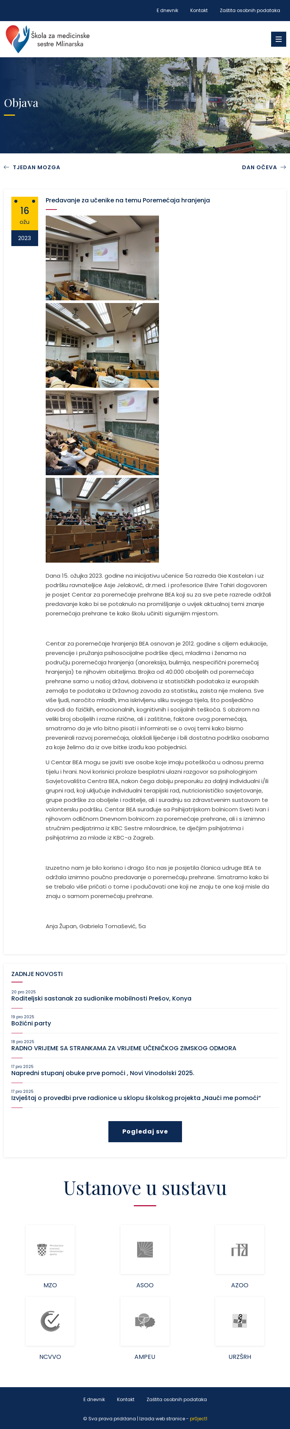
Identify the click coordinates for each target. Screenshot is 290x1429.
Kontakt (199, 10)
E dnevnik (167, 10)
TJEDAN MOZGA (36, 167)
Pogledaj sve (145, 1131)
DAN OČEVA (264, 167)
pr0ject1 (198, 1418)
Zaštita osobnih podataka (250, 10)
